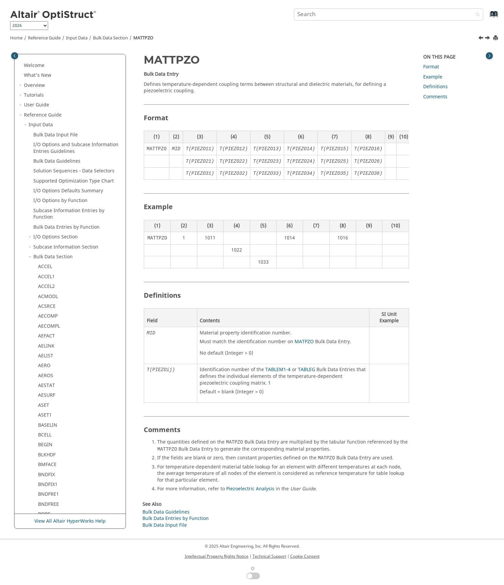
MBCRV (46, 238)
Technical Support (269, 556)
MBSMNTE (50, 506)
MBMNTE (48, 347)
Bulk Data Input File (164, 525)
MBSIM (46, 466)
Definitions (435, 86)
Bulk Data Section (110, 38)
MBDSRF (47, 278)
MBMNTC (48, 337)
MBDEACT (49, 268)
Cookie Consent (305, 556)
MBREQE (48, 407)
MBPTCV (47, 367)
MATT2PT (48, 70)
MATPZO (304, 341)
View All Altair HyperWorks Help (70, 521)
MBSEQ (46, 426)
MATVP (46, 199)
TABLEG (306, 369)
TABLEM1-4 (278, 369)
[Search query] (388, 14)
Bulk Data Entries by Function (175, 518)
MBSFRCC (49, 446)
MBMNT (47, 327)
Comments (435, 96)
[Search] (476, 15)
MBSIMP (47, 476)
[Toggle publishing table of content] (14, 55)
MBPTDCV (49, 377)
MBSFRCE (48, 456)
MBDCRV (48, 258)
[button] (35, 60)
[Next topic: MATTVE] (488, 39)
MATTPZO (143, 38)
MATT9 (46, 109)
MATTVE (47, 149)
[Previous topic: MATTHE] (481, 39)
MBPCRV (47, 357)
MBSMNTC (50, 495)
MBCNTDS (49, 219)
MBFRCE (47, 308)
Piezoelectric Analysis (250, 488)
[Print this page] (496, 38)
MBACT (46, 209)
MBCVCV (47, 248)
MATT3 (46, 80)
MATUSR (47, 179)
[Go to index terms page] (486, 17)
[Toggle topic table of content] (489, 55)
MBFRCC (47, 298)
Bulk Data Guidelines (166, 512)
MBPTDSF (48, 387)
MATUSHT (49, 169)
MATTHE (47, 129)
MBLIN (45, 317)
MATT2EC (48, 60)
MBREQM (48, 416)
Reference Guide (44, 38)
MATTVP (47, 159)
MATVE (46, 189)
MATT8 (46, 100)
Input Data (77, 38)
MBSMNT (48, 486)
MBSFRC (47, 436)
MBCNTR (48, 228)
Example (432, 76)
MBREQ (46, 397)
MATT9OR (49, 120)
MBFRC (46, 288)
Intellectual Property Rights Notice (216, 556)
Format (431, 66)
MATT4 (46, 90)
